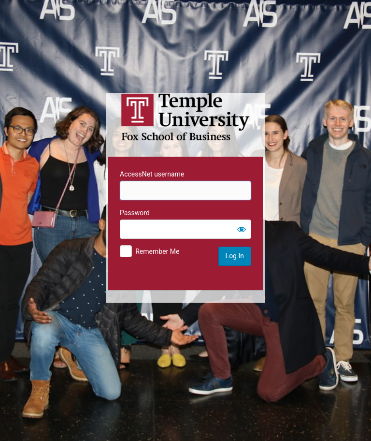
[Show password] (241, 229)
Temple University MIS (185, 117)
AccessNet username (152, 174)
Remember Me (157, 251)
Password (135, 213)
